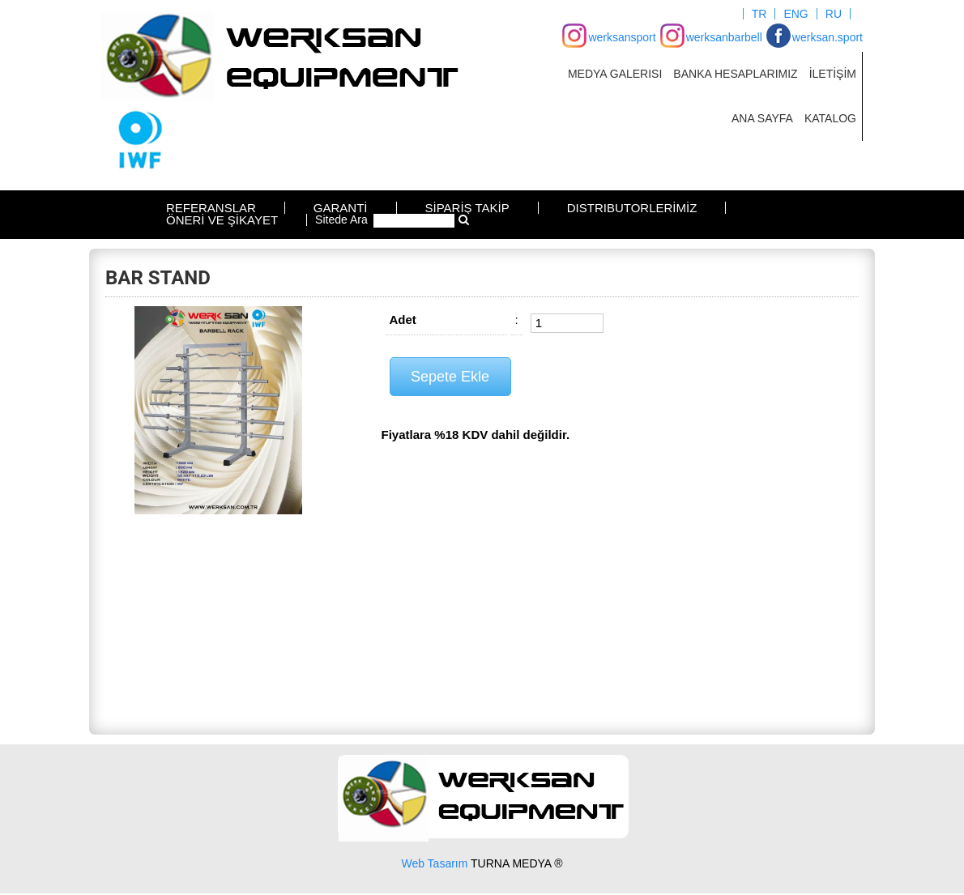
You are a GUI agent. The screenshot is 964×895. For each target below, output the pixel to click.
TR (759, 13)
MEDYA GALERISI (615, 73)
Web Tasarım (434, 863)
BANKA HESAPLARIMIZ (735, 73)
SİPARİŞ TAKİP (467, 208)
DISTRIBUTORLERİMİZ (632, 208)
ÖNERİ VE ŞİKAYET (222, 220)
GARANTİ (341, 208)
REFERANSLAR (211, 208)
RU (833, 13)
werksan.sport (827, 37)
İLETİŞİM (832, 73)
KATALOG (830, 118)
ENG (795, 13)
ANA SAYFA (762, 118)
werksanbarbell (724, 37)
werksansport (621, 37)
